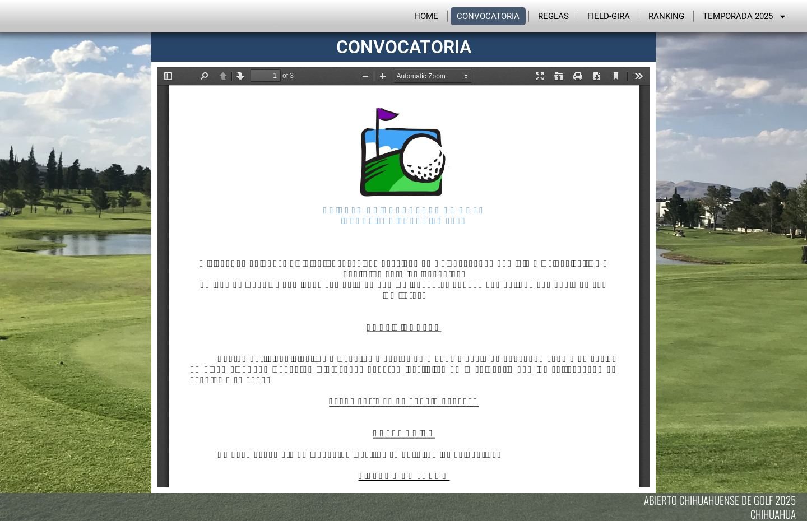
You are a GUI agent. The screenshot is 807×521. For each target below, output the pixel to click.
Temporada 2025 (745, 16)
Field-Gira (608, 16)
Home (426, 16)
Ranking (666, 16)
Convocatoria (488, 16)
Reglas (553, 16)
